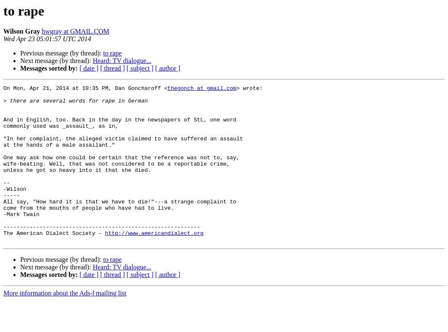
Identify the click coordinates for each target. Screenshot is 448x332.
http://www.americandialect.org (154, 263)
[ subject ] (140, 68)
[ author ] (167, 68)
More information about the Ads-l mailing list (64, 324)
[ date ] (89, 68)
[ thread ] (112, 68)
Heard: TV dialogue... (122, 60)
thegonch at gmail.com (201, 89)
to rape (112, 53)
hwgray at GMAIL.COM (75, 31)
